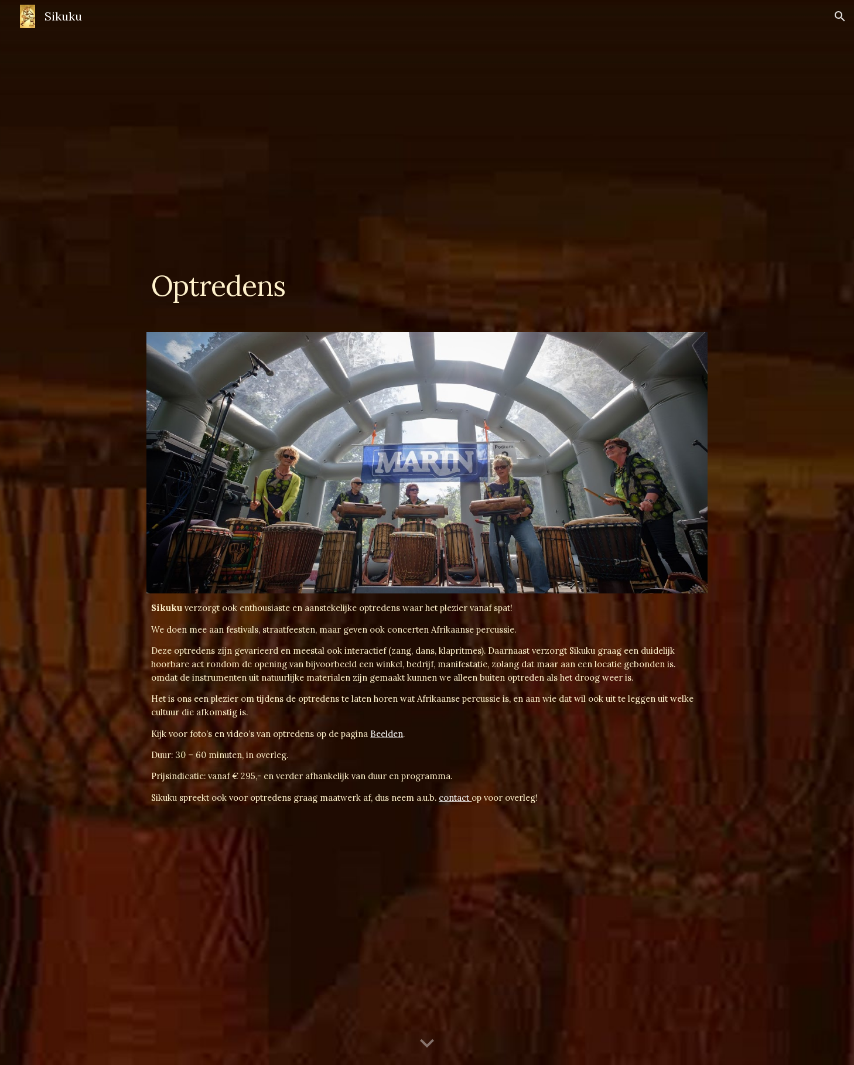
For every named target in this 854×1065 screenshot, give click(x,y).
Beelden (386, 733)
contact (455, 797)
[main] (426, 288)
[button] (840, 16)
